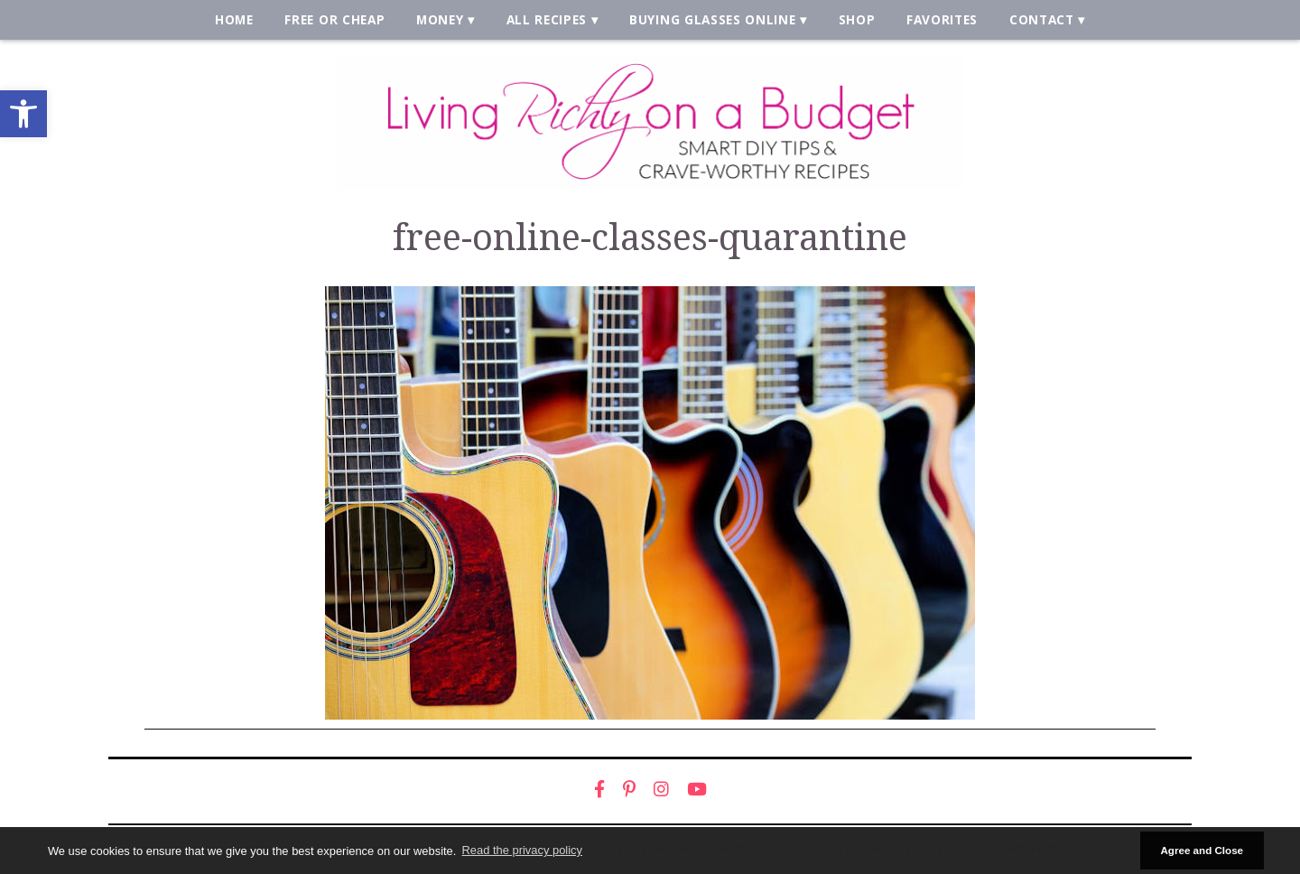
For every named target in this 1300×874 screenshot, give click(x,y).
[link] (23, 113)
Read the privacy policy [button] (522, 850)
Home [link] (234, 19)
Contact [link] (1041, 19)
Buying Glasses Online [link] (712, 19)
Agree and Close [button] (1201, 850)
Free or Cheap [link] (334, 19)
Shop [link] (857, 19)
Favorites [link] (942, 19)
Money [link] (439, 19)
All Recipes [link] (547, 19)
